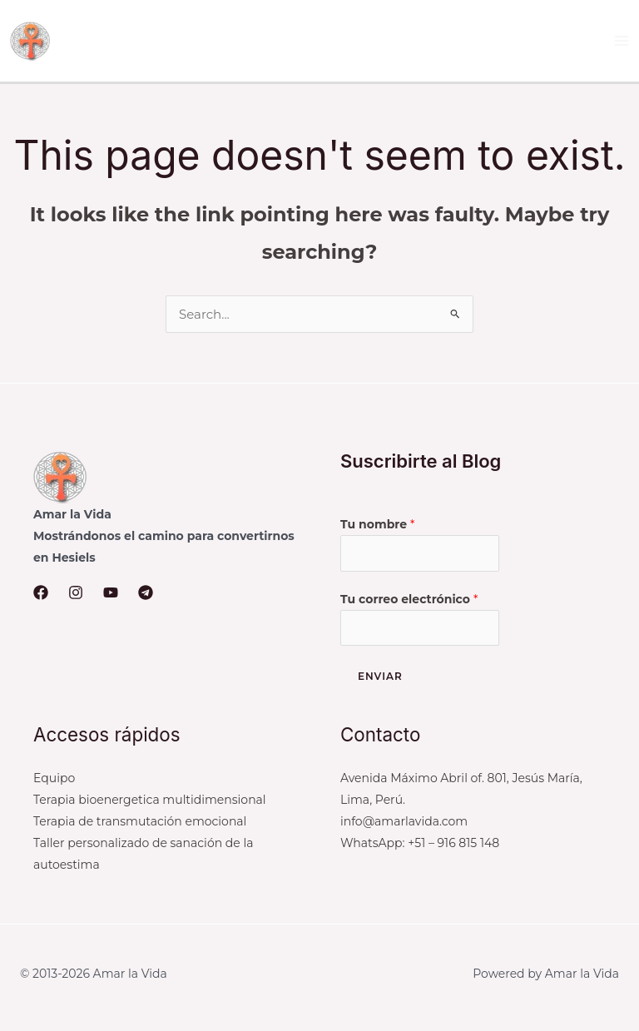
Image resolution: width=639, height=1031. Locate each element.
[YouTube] (110, 592)
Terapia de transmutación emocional (139, 821)
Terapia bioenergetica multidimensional (149, 799)
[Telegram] (145, 592)
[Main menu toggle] (622, 41)
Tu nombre (377, 524)
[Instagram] (75, 592)
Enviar (380, 676)
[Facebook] (40, 592)
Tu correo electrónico (409, 599)
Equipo (54, 778)
